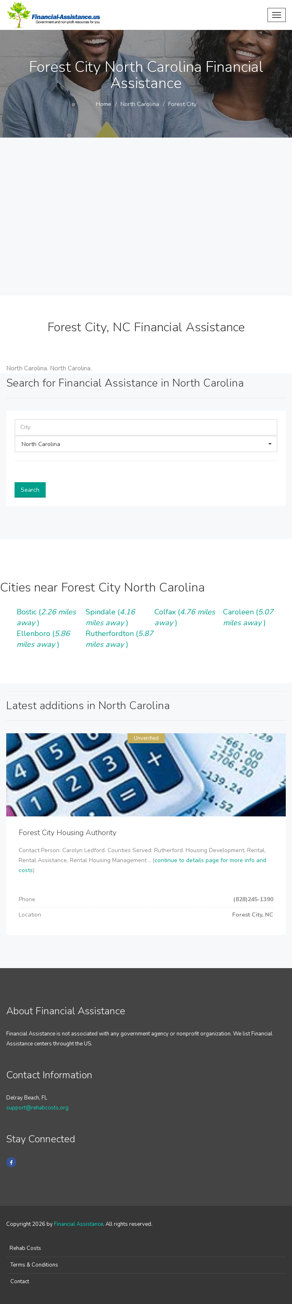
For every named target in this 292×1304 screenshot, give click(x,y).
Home (103, 104)
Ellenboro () (43, 639)
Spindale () (110, 617)
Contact (19, 1281)
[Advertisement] (146, 233)
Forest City (182, 104)
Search (30, 490)
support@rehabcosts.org (37, 1108)
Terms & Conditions (34, 1265)
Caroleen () (248, 617)
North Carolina (139, 104)
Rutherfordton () (119, 639)
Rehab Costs (25, 1248)
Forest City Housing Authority (67, 833)
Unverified (146, 738)
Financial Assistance (78, 1224)
